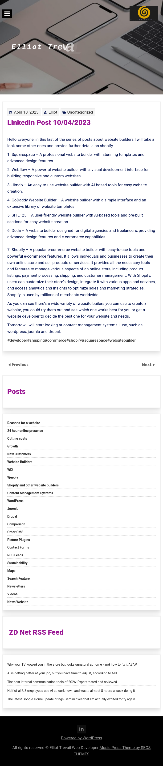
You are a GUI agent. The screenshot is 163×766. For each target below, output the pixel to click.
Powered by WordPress (81, 738)
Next (147, 364)
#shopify (74, 338)
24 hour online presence (25, 431)
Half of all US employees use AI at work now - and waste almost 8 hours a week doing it (71, 691)
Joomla (12, 509)
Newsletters (16, 586)
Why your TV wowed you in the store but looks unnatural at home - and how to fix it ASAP (72, 664)
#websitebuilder (121, 338)
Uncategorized (80, 114)
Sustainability (17, 563)
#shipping (36, 338)
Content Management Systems (30, 493)
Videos (12, 594)
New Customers (19, 454)
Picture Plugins (18, 540)
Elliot (53, 114)
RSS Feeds (15, 555)
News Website (17, 602)
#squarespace (94, 338)
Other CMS (15, 532)
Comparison (16, 524)
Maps (11, 571)
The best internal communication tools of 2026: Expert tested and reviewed (62, 682)
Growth (12, 446)
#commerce (56, 338)
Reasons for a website (23, 423)
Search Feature (18, 578)
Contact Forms (18, 547)
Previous (20, 364)
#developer (18, 338)
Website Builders (19, 462)
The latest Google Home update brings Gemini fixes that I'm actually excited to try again (71, 699)
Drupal (12, 516)
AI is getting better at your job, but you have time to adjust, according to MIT (62, 673)
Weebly (12, 477)
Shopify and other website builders (33, 485)
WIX (10, 470)
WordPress (15, 501)
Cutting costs (17, 438)
